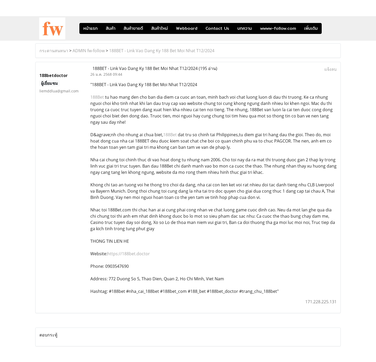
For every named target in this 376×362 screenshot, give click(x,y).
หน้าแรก (90, 28)
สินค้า (110, 28)
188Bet (97, 97)
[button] (329, 28)
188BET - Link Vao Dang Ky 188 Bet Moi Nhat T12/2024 (161, 51)
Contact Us (217, 28)
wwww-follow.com (278, 28)
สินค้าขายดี (133, 28)
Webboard (186, 28)
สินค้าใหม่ (159, 28)
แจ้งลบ (330, 69)
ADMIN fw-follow (89, 51)
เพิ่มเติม (311, 28)
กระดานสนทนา (53, 51)
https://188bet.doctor (128, 254)
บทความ (244, 28)
